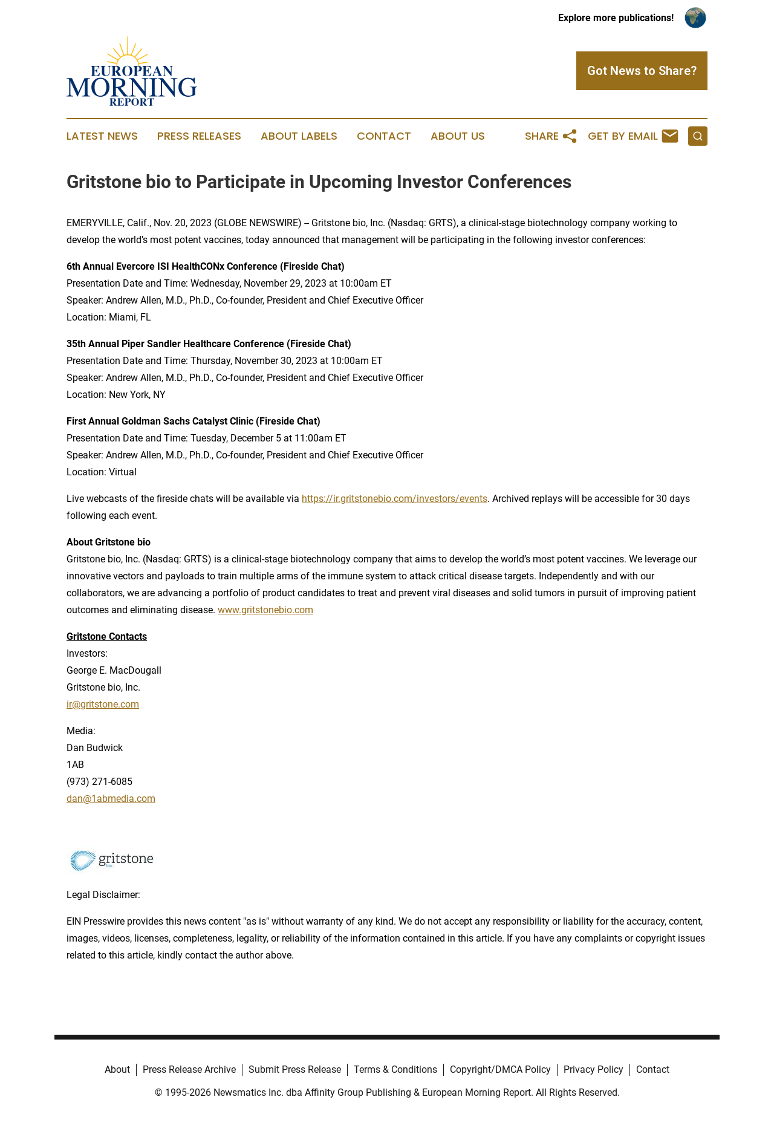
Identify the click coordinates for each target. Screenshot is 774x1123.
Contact (384, 136)
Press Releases (199, 136)
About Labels (299, 136)
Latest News (102, 136)
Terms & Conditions (395, 1069)
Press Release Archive (189, 1069)
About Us (458, 136)
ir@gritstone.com (103, 704)
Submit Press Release (295, 1069)
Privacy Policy (593, 1069)
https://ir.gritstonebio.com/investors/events (394, 498)
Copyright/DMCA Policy (500, 1069)
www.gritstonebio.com (265, 610)
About (117, 1069)
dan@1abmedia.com (111, 798)
